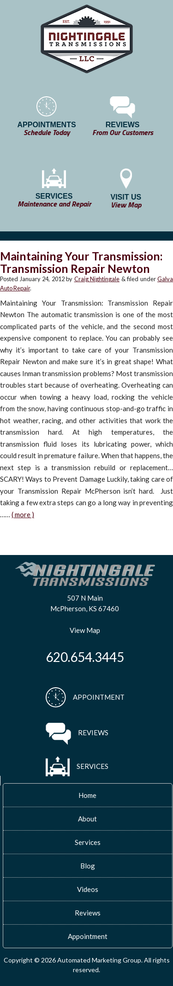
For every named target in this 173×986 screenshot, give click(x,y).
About (87, 819)
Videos (87, 889)
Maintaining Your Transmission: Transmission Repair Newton (81, 262)
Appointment (87, 936)
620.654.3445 (85, 657)
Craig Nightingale (97, 279)
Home (87, 795)
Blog (87, 866)
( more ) (23, 514)
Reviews (88, 913)
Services (88, 842)
